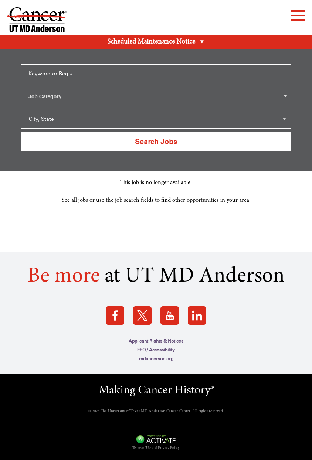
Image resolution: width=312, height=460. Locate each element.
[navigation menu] (298, 15)
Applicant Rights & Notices (156, 341)
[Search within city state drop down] (156, 119)
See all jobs (75, 200)
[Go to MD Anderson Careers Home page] (37, 21)
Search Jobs (156, 141)
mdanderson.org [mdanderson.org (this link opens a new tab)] (156, 358)
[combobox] (156, 96)
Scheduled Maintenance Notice (151, 41)
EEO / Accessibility (156, 349)
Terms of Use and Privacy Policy (156, 448)
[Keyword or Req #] (156, 73)
